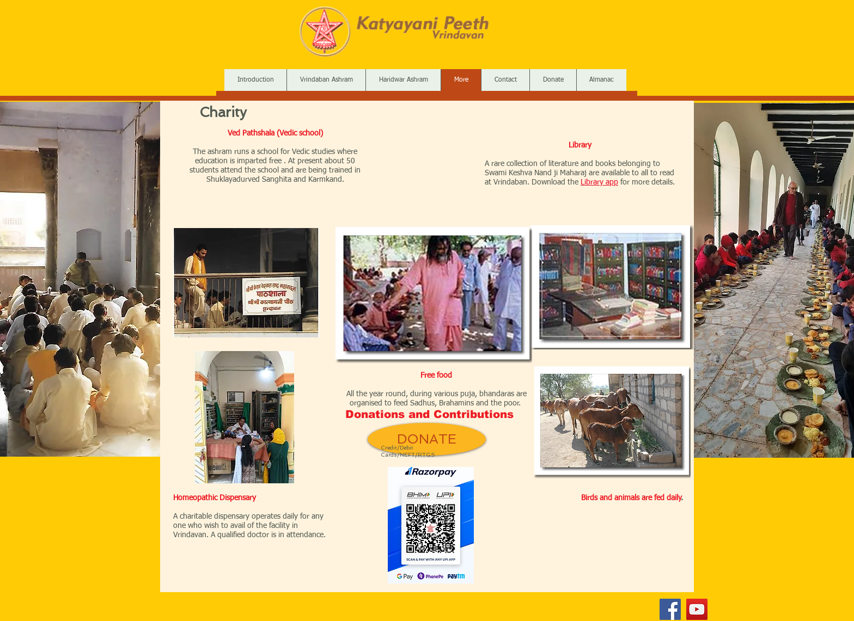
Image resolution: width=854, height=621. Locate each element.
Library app (599, 182)
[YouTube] (696, 609)
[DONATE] (427, 439)
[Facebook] (670, 609)
